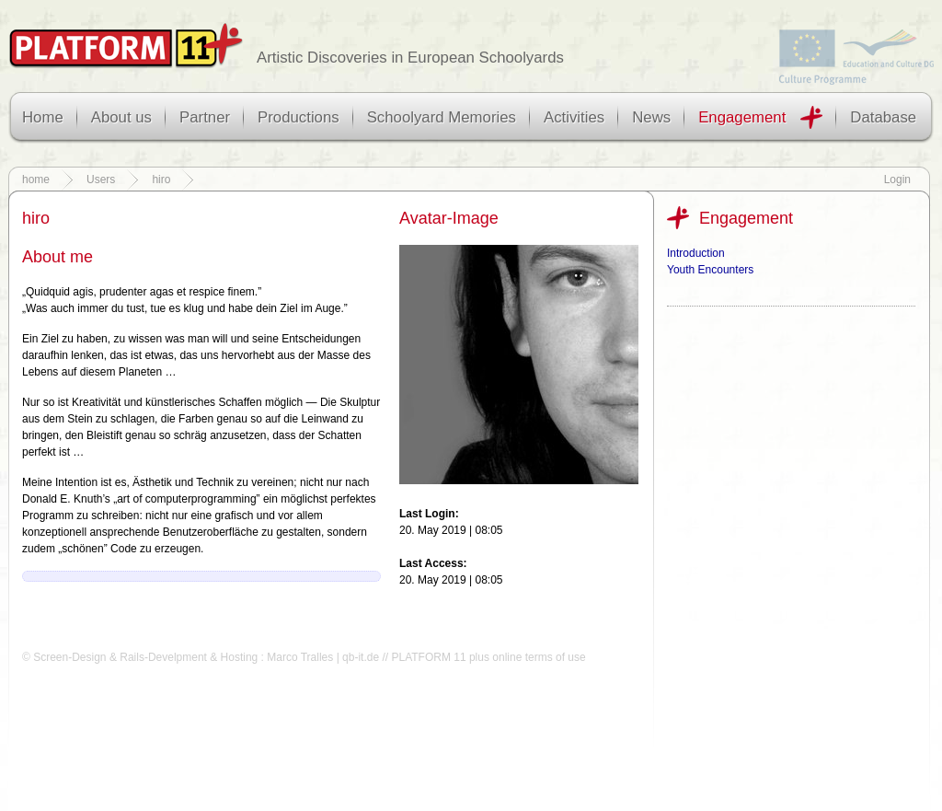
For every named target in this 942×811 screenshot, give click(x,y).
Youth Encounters (710, 269)
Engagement (742, 117)
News (651, 117)
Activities (574, 117)
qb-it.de (360, 657)
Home (42, 117)
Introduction (696, 253)
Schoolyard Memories (441, 117)
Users (100, 179)
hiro (161, 179)
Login (897, 179)
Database (883, 117)
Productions (298, 117)
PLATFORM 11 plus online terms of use (488, 657)
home (36, 179)
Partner (204, 117)
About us (121, 117)
